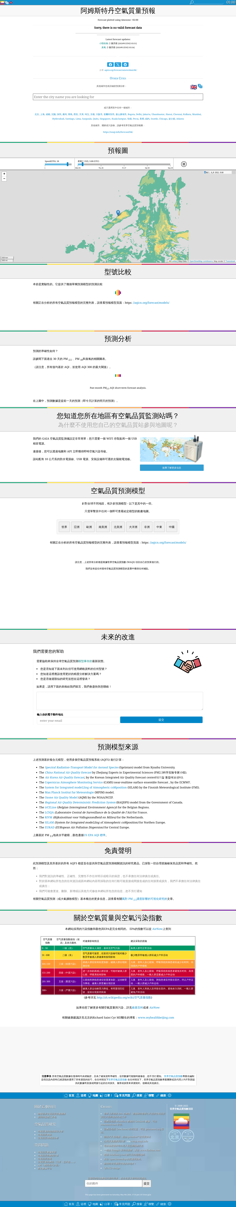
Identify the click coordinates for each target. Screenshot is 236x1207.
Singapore (105, 118)
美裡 (142, 118)
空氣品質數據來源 (47, 1152)
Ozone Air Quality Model (61, 797)
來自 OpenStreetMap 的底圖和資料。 (123, 1159)
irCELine (50, 807)
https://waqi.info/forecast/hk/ (118, 131)
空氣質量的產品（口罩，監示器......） (57, 1161)
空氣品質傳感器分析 (48, 1137)
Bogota (131, 114)
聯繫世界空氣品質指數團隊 (52, 1113)
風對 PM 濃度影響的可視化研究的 (144, 899)
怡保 (129, 118)
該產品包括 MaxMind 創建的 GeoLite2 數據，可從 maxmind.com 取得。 (129, 1123)
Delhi (139, 114)
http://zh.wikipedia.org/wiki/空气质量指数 (123, 997)
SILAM (49, 822)
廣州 (64, 114)
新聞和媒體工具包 (47, 1116)
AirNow (157, 929)
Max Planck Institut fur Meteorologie (69, 792)
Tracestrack (230, 261)
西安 (76, 114)
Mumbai (196, 114)
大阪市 (99, 114)
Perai (135, 118)
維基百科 (137, 1007)
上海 (42, 114)
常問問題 (41, 1145)
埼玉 (87, 114)
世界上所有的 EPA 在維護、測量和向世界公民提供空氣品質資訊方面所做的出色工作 (133, 1115)
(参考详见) (118, 967)
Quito (96, 118)
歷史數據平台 (45, 1168)
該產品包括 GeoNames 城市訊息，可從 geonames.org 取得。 (132, 1130)
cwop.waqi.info (139, 1141)
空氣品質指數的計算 (48, 1155)
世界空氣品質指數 (173, 1076)
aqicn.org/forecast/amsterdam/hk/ (120, 70)
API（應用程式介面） (49, 1165)
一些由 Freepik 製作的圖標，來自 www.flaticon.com (132, 1150)
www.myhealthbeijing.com (156, 1017)
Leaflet (173, 261)
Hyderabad (58, 118)
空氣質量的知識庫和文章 (50, 1131)
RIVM (48, 817)
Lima (78, 118)
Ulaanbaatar (158, 114)
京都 (92, 114)
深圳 (59, 114)
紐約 (147, 118)
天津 (81, 114)
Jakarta (146, 114)
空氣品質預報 (45, 1158)
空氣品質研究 (45, 1124)
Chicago (163, 118)
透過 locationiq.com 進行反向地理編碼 (124, 1154)
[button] (118, 213)
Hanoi (169, 114)
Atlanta (180, 118)
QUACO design (112, 1168)
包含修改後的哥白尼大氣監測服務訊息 (123, 1145)
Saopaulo (87, 118)
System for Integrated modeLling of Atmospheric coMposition (86, 787)
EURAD (49, 827)
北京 (37, 114)
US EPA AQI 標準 (94, 835)
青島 (70, 114)
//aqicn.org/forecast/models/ (151, 302)
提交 (147, 1183)
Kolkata (187, 114)
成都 (48, 114)
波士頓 (172, 118)
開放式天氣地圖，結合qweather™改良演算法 (127, 1136)
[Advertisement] (118, 599)
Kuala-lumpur (119, 118)
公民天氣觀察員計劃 (114, 1141)
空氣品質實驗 (45, 1134)
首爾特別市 (109, 114)
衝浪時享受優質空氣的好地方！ (120, 1163)
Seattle (154, 118)
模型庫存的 (85, 661)
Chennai (177, 114)
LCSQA (49, 812)
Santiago (69, 118)
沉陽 (53, 114)
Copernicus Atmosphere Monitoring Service (74, 782)
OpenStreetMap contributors (201, 261)
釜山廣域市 (121, 114)
